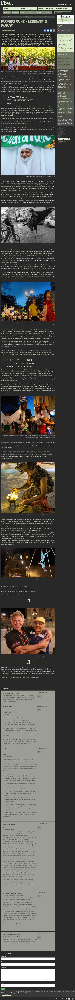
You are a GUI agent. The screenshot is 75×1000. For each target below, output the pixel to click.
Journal (6, 9)
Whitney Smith (11, 30)
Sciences (39, 12)
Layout (2, 983)
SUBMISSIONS (49, 9)
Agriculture (46, 16)
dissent (71, 28)
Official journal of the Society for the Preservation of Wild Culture (16, 993)
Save (3, 989)
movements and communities (64, 31)
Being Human (15, 12)
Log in (63, 998)
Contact (50, 998)
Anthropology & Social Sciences (65, 30)
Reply (39, 696)
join (27, 9)
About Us (40, 9)
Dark (59, 4)
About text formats (49, 979)
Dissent (10, 16)
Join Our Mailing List (61, 9)
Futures (22, 12)
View (50, 673)
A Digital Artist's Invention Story (65, 39)
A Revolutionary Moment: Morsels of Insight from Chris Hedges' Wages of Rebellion (65, 108)
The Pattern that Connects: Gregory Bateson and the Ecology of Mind (65, 66)
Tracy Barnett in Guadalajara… (12, 934)
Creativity (6, 12)
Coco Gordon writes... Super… (11, 693)
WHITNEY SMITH (4, 677)
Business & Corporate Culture (28, 16)
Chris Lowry (5, 30)
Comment (3, 967)
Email (2, 962)
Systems (47, 12)
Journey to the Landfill (63, 62)
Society (23, 9)
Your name (3, 956)
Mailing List (55, 998)
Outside (30, 12)
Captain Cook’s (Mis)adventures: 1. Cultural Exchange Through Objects (65, 42)
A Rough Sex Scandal (62, 57)
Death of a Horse (61, 44)
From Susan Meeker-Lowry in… (12, 893)
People (60, 998)
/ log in (30, 9)
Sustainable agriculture (63, 28)
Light (62, 4)
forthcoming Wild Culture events (65, 124)
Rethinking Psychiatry (63, 61)
